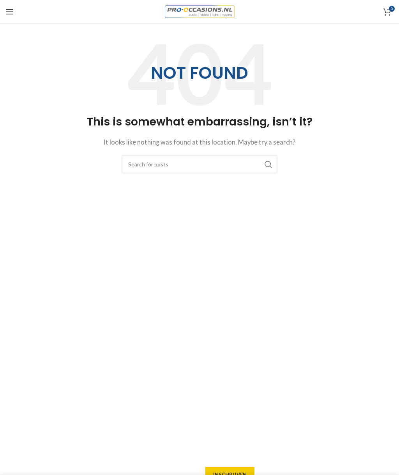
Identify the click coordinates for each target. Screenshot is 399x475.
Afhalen (216, 321)
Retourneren (223, 377)
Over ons (217, 293)
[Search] (199, 164)
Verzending (221, 335)
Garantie (217, 363)
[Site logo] (200, 10)
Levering (217, 307)
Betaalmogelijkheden (234, 349)
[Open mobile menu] (10, 11)
